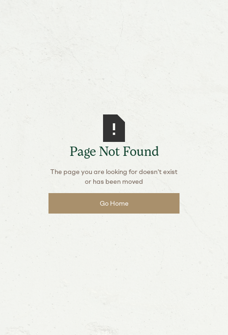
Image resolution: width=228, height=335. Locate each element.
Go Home (114, 204)
